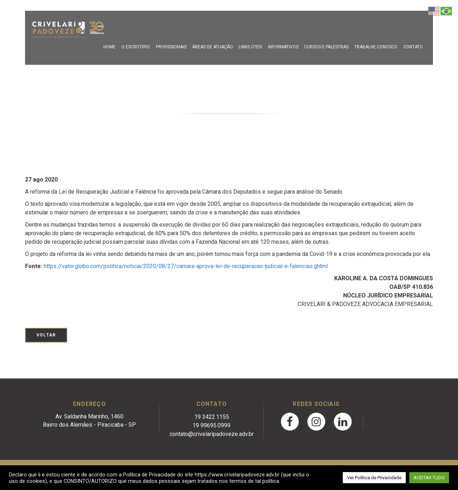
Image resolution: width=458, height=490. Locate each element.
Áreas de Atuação (212, 46)
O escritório (135, 46)
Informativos (283, 46)
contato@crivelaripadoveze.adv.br (212, 434)
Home (109, 46)
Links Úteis (250, 46)
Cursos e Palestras (326, 46)
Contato (413, 46)
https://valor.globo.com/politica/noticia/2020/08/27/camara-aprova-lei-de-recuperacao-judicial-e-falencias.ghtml (186, 266)
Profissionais (171, 46)
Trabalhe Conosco (376, 46)
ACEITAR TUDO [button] (429, 477)
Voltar (46, 335)
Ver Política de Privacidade (374, 477)
